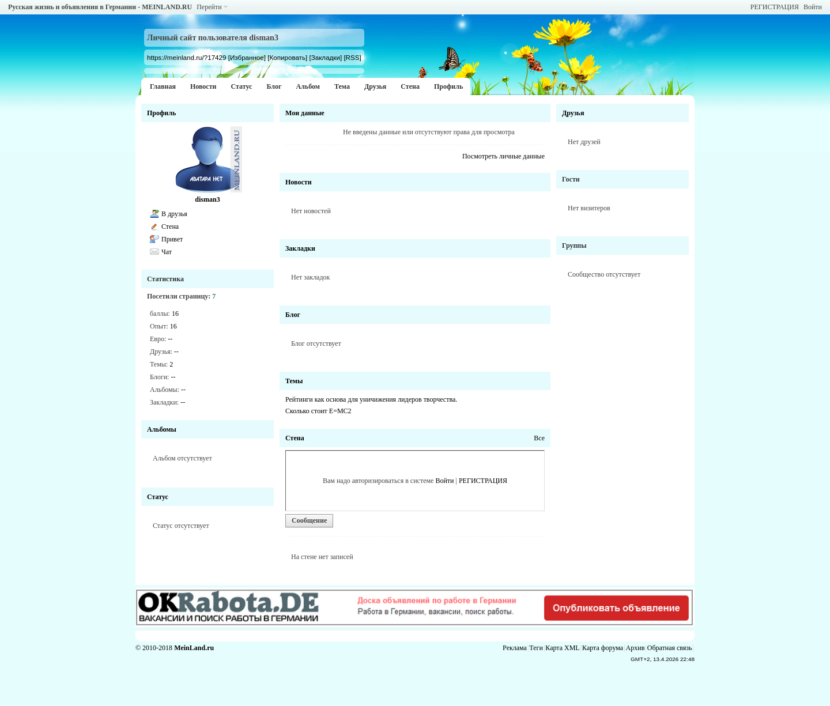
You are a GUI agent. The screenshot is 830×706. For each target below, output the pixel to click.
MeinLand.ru (194, 648)
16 (175, 313)
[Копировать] (287, 57)
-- (170, 339)
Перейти (209, 7)
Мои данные (305, 113)
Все (539, 438)
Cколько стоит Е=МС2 (318, 411)
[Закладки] (325, 57)
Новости (203, 86)
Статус (241, 86)
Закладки (300, 248)
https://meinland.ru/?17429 (186, 57)
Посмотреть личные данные (503, 156)
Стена (410, 86)
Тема (342, 86)
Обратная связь (669, 648)
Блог (273, 86)
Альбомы (161, 429)
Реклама (515, 648)
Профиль (448, 86)
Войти (812, 7)
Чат (166, 252)
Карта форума (602, 648)
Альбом (308, 86)
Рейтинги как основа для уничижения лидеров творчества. (371, 399)
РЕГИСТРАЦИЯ (774, 7)
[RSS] (352, 57)
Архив (635, 648)
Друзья (375, 86)
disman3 (207, 199)
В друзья (174, 214)
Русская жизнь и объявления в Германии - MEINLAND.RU (100, 7)
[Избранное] (247, 57)
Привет (172, 239)
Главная (163, 86)
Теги (536, 648)
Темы (294, 381)
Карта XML (562, 648)
